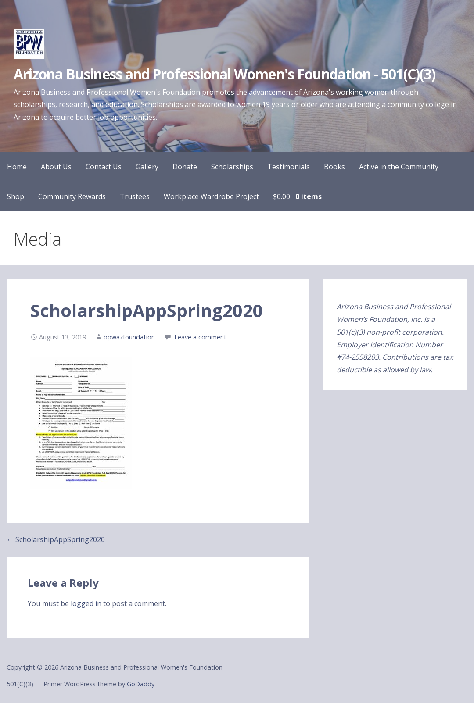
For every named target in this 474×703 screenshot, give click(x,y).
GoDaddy (140, 684)
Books (334, 166)
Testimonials (288, 166)
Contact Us (104, 166)
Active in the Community (398, 166)
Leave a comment (200, 337)
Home (17, 166)
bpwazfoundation (129, 337)
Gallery (147, 166)
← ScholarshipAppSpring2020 (56, 539)
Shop (15, 196)
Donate (184, 166)
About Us (56, 166)
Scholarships (232, 166)
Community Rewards (72, 196)
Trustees (135, 196)
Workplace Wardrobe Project (211, 196)
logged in (86, 603)
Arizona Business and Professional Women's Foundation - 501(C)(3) (224, 73)
